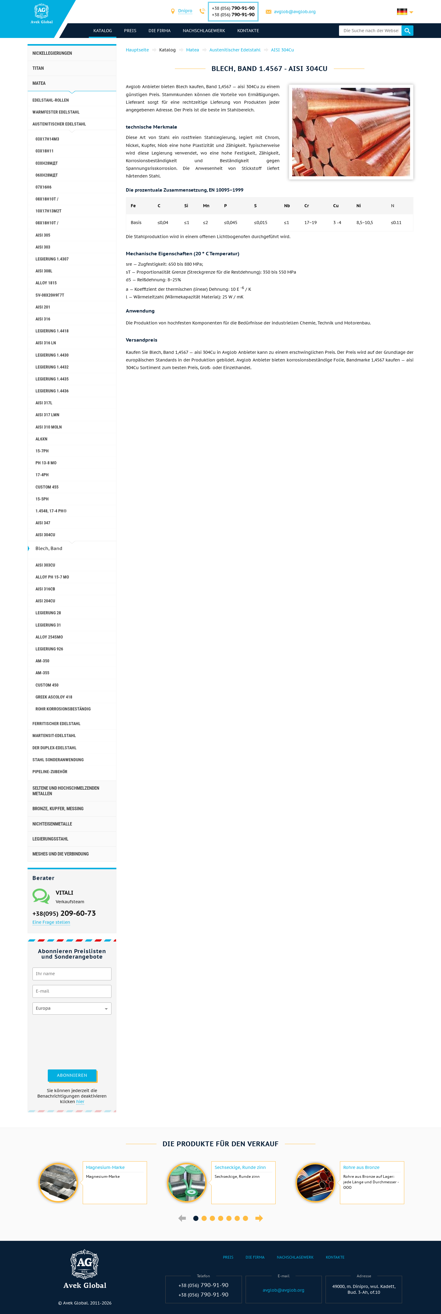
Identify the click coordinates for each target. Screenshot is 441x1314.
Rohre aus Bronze (361, 1167)
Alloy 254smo (49, 637)
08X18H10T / (47, 199)
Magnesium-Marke (105, 1167)
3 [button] (212, 1218)
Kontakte (248, 30)
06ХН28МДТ (47, 175)
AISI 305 (43, 235)
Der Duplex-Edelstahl (54, 747)
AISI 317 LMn (47, 414)
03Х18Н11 (45, 150)
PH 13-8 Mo (46, 462)
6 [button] (237, 1218)
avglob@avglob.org (295, 11)
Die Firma (160, 30)
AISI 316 (43, 318)
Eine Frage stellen (51, 922)
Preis (130, 30)
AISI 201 (43, 307)
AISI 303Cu (45, 565)
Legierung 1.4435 (52, 378)
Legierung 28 (48, 612)
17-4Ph (42, 474)
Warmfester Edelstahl (56, 112)
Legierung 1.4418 (52, 330)
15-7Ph (42, 450)
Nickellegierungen (52, 53)
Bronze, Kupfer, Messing (58, 808)
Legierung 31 (48, 625)
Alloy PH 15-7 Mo (52, 577)
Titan (38, 68)
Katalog (102, 30)
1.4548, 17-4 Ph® (51, 510)
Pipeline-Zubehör (49, 771)
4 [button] (220, 1218)
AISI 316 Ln (46, 342)
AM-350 (42, 660)
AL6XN (41, 438)
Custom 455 (47, 487)
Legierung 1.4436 (52, 390)
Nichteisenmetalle (52, 824)
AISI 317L (44, 402)
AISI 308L (44, 270)
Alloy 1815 (46, 282)
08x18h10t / (47, 222)
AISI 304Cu (45, 534)
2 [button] (204, 1218)
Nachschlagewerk (204, 30)
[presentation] (57, 1041)
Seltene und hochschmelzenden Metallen (65, 790)
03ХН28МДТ (47, 163)
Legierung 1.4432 (52, 367)
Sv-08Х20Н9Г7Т (50, 295)
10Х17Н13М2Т (49, 210)
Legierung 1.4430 (52, 355)
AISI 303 (43, 247)
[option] (92, 1182)
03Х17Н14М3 (47, 139)
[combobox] (185, 11)
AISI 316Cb (45, 588)
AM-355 (42, 672)
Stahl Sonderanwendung (58, 759)
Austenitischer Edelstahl (59, 124)
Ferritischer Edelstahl (56, 723)
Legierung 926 (49, 648)
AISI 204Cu (45, 600)
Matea (39, 83)
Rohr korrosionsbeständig (63, 708)
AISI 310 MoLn (49, 427)
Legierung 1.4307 (52, 258)
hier (80, 1101)
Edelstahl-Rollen (50, 100)
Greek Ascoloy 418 (54, 696)
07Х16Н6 (43, 187)
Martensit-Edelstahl (54, 735)
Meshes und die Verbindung (60, 854)
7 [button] (245, 1218)
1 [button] (195, 1218)
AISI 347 (43, 522)
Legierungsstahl (50, 839)
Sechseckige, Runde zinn (240, 1167)
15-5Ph (42, 498)
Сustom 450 (47, 685)
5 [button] (229, 1218)
